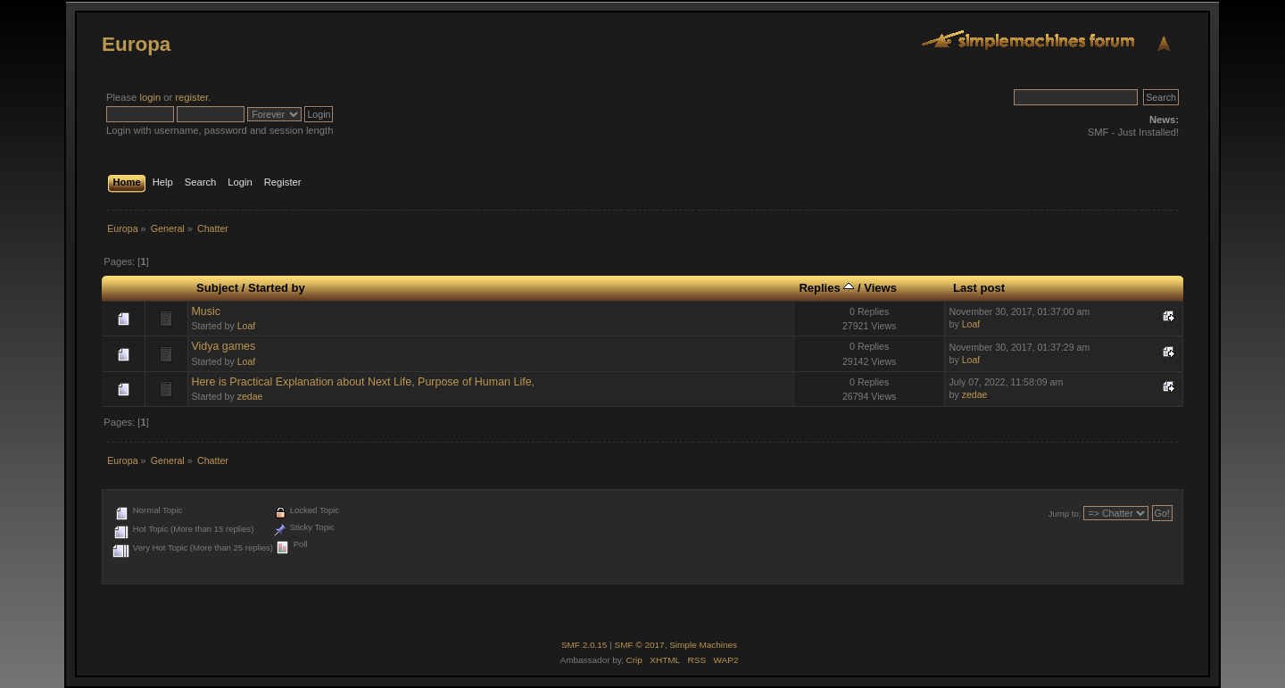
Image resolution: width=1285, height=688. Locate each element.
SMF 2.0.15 (584, 645)
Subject (217, 287)
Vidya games (223, 346)
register (191, 97)
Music (205, 311)
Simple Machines (703, 645)
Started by (276, 287)
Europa (136, 44)
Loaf (246, 325)
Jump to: (1065, 513)
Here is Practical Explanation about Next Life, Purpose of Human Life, (363, 382)
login (150, 97)
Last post (979, 287)
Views (880, 287)
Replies (826, 287)
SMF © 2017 (640, 645)
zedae (250, 396)
